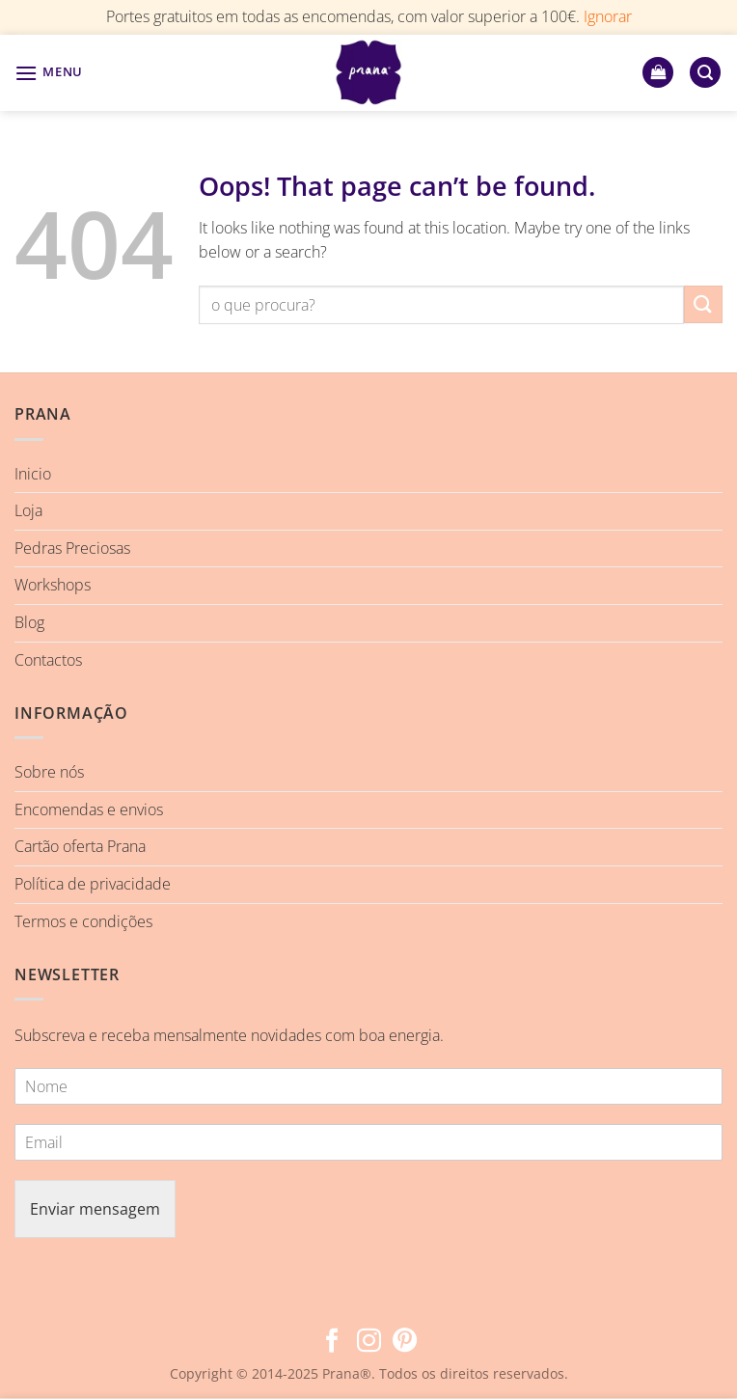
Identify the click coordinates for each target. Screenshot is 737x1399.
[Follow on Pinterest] (405, 1342)
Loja (28, 510)
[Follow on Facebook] (332, 1342)
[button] (48, 72)
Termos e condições (83, 921)
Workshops (52, 584)
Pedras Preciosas (72, 548)
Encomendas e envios (88, 809)
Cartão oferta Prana (80, 846)
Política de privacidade (92, 883)
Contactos (48, 660)
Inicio (32, 473)
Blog (29, 622)
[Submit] (703, 304)
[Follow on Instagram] (368, 1342)
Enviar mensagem (95, 1209)
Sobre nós (49, 771)
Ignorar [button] (608, 16)
